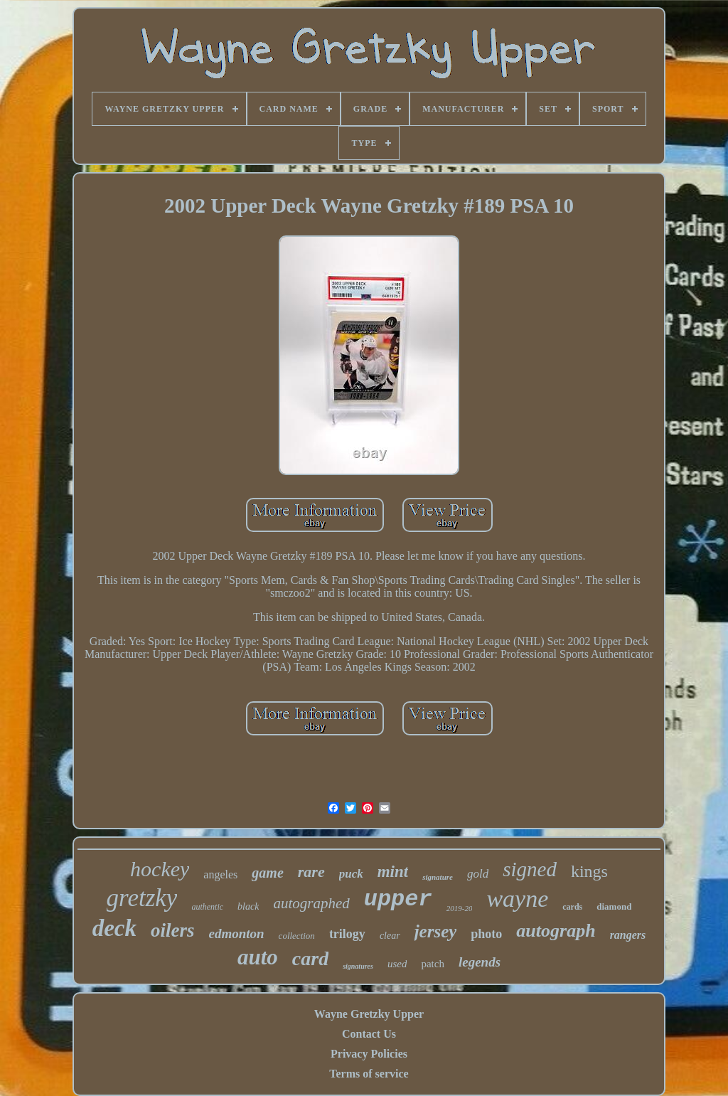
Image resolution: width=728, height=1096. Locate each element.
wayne (517, 898)
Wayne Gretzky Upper (369, 1014)
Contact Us (369, 1034)
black (248, 906)
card (310, 958)
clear (390, 935)
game (267, 872)
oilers (173, 930)
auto (257, 957)
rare (311, 871)
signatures (358, 966)
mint (393, 871)
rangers (628, 935)
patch (432, 963)
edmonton (236, 933)
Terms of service (368, 1074)
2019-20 (459, 908)
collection (297, 935)
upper (398, 899)
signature (437, 877)
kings (589, 871)
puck (351, 873)
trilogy (347, 934)
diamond (613, 906)
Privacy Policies (369, 1054)
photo (486, 934)
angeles (220, 874)
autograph (555, 930)
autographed (311, 903)
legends (479, 961)
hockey (159, 868)
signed (530, 869)
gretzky (142, 898)
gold (477, 873)
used (397, 963)
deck (114, 928)
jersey (435, 931)
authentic (207, 907)
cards (572, 907)
